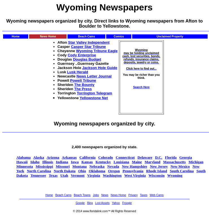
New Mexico (180, 166)
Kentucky (103, 162)
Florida (171, 157)
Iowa (75, 162)
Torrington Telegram (94, 93)
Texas (53, 175)
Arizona (53, 157)
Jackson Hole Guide (99, 68)
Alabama (23, 157)
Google (80, 203)
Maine (137, 162)
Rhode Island (156, 171)
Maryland (152, 162)
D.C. (158, 157)
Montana (79, 166)
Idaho (35, 162)
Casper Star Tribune (88, 47)
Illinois (47, 162)
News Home (118, 195)
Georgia (185, 157)
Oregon (114, 171)
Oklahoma (97, 171)
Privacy (133, 195)
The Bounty (84, 85)
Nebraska (97, 166)
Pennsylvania (133, 171)
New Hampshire (134, 166)
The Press (83, 89)
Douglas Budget (87, 59)
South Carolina (182, 171)
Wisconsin (157, 175)
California (87, 157)
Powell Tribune (83, 80)
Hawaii (22, 162)
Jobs (96, 195)
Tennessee (38, 175)
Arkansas (69, 157)
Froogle (127, 203)
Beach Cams (63, 195)
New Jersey (159, 166)
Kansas (87, 162)
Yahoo (116, 203)
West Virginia (135, 175)
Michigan (195, 162)
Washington (112, 175)
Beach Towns (82, 195)
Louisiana (121, 162)
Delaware (145, 157)
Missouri (62, 166)
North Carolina (39, 171)
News (104, 195)
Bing (90, 203)
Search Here (141, 87)
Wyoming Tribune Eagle (96, 51)
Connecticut (125, 157)
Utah (64, 175)
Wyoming (174, 175)
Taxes (143, 195)
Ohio (82, 171)
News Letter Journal (94, 76)
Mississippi (44, 166)
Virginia (93, 175)
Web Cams (157, 195)
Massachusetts (174, 162)
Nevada (113, 166)
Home (49, 195)
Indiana (62, 162)
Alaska (38, 157)
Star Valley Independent (89, 42)
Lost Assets (102, 203)
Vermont (78, 175)
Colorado (105, 157)
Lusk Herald (77, 72)
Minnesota (24, 166)
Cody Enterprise (82, 55)
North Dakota (64, 171)
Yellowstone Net (94, 98)
